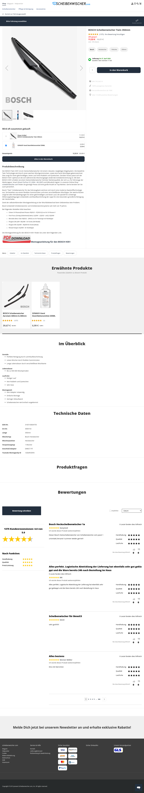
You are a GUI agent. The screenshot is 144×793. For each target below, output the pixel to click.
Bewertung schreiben (21, 511)
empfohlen (115, 511)
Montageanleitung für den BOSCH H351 (51, 241)
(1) (44, 321)
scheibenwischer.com (10, 184)
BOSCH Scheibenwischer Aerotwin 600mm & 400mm (15, 314)
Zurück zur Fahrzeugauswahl (15, 14)
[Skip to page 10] (96, 699)
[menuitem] (9, 9)
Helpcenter (19, 3)
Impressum (5, 762)
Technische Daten (40, 253)
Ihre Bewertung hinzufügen (115, 34)
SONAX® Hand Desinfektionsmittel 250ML (43, 314)
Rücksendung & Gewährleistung (40, 753)
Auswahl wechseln (137, 23)
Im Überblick (25, 253)
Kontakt (32, 749)
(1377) (16, 321)
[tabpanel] (16, 305)
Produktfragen (55, 253)
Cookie (4, 753)
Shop (4, 3)
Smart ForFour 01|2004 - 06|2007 (30, 182)
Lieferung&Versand (36, 751)
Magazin (10, 3)
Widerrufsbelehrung (8, 755)
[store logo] (72, 3)
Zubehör (12, 253)
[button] (6, 68)
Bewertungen (70, 253)
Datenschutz (6, 758)
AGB (3, 760)
